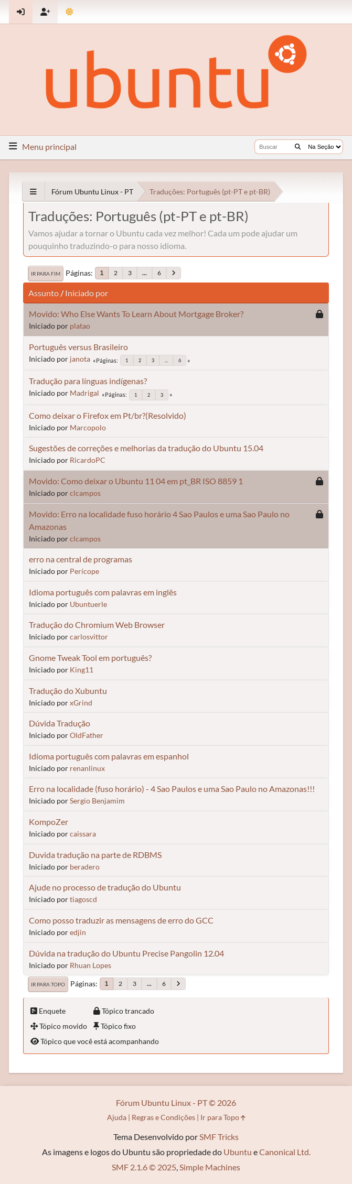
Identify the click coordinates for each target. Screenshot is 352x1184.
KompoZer (48, 822)
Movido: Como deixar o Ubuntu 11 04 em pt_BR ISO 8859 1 (136, 481)
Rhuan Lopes (90, 965)
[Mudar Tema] (69, 12)
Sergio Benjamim (97, 800)
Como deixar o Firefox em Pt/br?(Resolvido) (107, 415)
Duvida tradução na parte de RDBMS (95, 855)
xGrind (81, 702)
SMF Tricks (219, 1137)
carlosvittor (89, 636)
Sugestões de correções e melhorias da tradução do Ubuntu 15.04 (146, 448)
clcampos (85, 492)
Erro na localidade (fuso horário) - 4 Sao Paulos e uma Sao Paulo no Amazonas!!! (172, 789)
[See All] (33, 191)
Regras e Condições (163, 1117)
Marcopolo (88, 427)
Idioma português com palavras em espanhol (109, 756)
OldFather (86, 735)
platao (80, 325)
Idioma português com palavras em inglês (103, 592)
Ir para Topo (48, 984)
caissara (83, 833)
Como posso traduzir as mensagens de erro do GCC (121, 920)
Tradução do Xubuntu (68, 691)
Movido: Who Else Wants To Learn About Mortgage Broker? (136, 314)
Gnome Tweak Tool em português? (90, 657)
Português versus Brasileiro (78, 347)
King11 (81, 669)
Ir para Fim (45, 273)
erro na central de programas (80, 559)
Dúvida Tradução (59, 723)
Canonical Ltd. (285, 1152)
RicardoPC (87, 459)
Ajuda (116, 1117)
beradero (85, 866)
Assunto (43, 293)
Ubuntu (237, 1152)
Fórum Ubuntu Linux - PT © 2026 (176, 1102)
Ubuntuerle (88, 604)
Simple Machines (209, 1167)
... (144, 273)
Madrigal (84, 392)
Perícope (84, 571)
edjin (78, 932)
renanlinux (87, 768)
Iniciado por (86, 293)
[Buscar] (298, 146)
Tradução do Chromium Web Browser (97, 624)
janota (80, 358)
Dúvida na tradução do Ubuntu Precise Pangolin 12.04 (126, 953)
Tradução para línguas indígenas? (88, 381)
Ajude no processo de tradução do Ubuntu (105, 887)
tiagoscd (83, 899)
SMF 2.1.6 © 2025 (144, 1167)
